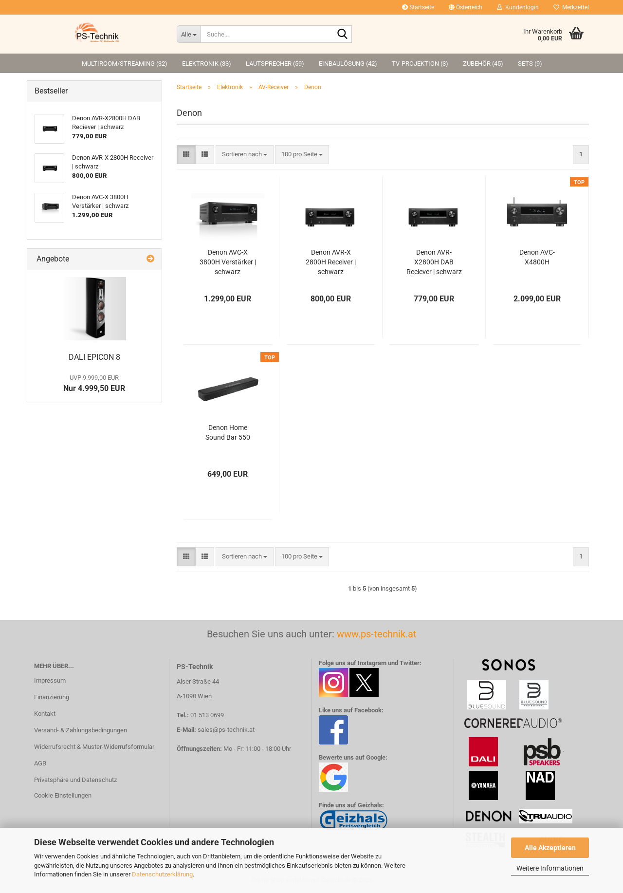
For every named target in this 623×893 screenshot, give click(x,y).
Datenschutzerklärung (162, 874)
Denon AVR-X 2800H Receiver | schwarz (331, 262)
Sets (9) (530, 63)
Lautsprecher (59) (275, 63)
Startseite (418, 7)
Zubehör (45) (483, 63)
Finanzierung (51, 697)
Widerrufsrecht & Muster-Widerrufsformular (94, 746)
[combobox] (245, 154)
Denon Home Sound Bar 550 (227, 432)
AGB (40, 763)
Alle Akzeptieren (550, 848)
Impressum (50, 680)
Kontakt (44, 713)
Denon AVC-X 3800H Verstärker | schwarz (228, 262)
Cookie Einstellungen (63, 795)
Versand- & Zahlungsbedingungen (80, 730)
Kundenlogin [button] (518, 7)
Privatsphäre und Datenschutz (75, 779)
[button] (465, 7)
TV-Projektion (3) (420, 63)
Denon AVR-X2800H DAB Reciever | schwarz (434, 262)
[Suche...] (189, 34)
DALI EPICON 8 (94, 357)
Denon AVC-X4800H (537, 257)
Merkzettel (571, 7)
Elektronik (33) (206, 63)
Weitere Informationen (550, 868)
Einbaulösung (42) (348, 63)
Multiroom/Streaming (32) (124, 63)
